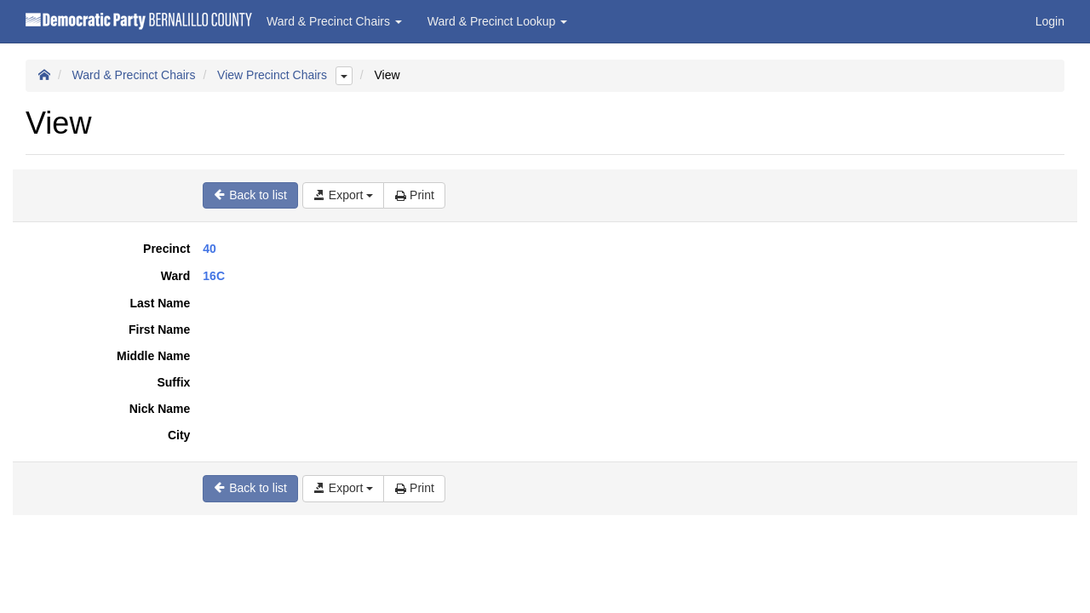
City (179, 435)
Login (1050, 21)
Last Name (160, 303)
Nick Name (160, 408)
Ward (175, 276)
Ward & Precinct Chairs (134, 75)
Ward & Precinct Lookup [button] (497, 21)
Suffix (173, 382)
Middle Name (153, 356)
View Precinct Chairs (272, 75)
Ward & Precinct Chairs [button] (334, 21)
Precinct (166, 248)
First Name (159, 329)
